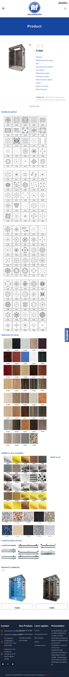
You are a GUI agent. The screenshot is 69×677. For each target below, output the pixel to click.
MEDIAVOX (48, 675)
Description (34, 106)
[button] (30, 44)
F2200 (17, 608)
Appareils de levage (53, 97)
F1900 (51, 608)
